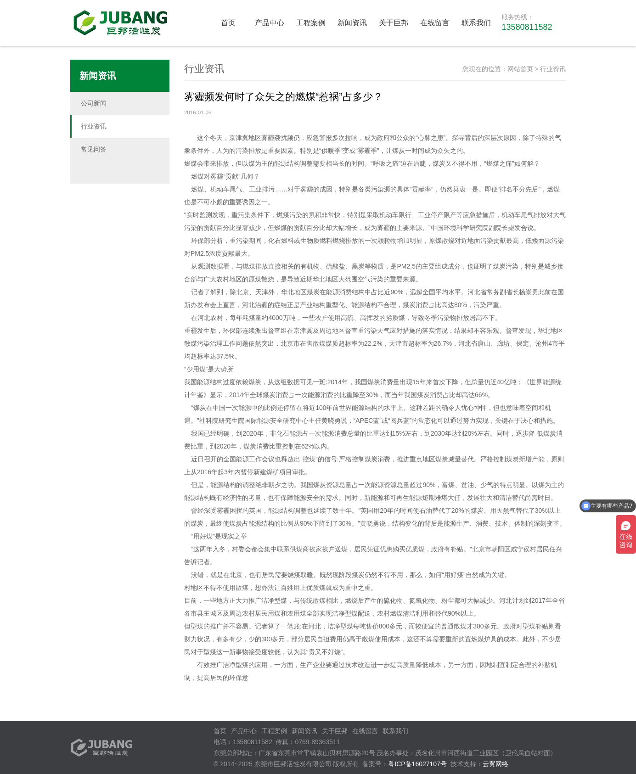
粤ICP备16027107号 (417, 764)
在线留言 (435, 23)
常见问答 (94, 149)
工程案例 (311, 23)
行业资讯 (94, 126)
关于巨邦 (393, 23)
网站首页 (520, 69)
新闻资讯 (352, 23)
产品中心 (269, 23)
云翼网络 (495, 764)
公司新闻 (94, 103)
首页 (228, 23)
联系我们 (476, 23)
